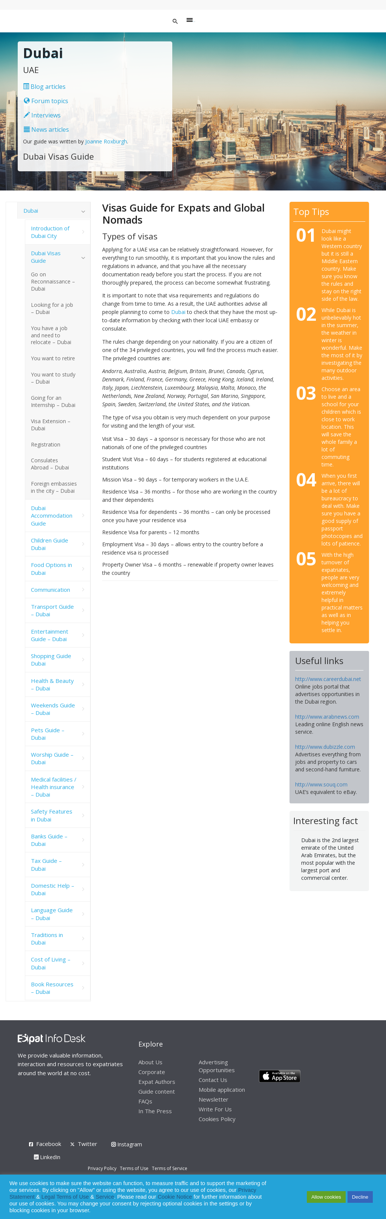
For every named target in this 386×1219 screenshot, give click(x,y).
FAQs (145, 1101)
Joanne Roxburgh (106, 141)
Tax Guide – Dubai (46, 864)
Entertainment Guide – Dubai (49, 635)
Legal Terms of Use (65, 1197)
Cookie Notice (175, 1197)
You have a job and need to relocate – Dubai (51, 335)
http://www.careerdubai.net (328, 679)
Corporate (151, 1072)
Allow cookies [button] (326, 1197)
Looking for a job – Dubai (52, 308)
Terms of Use (134, 1168)
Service (105, 1197)
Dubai (178, 311)
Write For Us (215, 1109)
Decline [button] (360, 1197)
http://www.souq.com (321, 784)
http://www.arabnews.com (327, 716)
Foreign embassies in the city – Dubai (54, 487)
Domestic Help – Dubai (52, 889)
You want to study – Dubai (53, 378)
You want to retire (53, 358)
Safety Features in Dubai (51, 815)
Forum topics (46, 101)
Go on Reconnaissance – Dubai (53, 281)
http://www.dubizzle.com (325, 746)
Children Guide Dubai (49, 544)
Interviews (42, 115)
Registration (45, 444)
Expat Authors (156, 1081)
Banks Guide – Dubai (49, 839)
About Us (150, 1062)
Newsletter (213, 1099)
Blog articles (44, 86)
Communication (50, 589)
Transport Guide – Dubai (52, 610)
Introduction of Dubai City (50, 231)
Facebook (48, 1143)
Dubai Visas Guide (46, 256)
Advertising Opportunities (217, 1066)
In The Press (155, 1111)
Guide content (156, 1091)
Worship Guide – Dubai (52, 758)
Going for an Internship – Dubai (53, 401)
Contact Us (213, 1079)
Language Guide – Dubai (52, 913)
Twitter (87, 1143)
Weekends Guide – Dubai (53, 708)
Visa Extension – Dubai (50, 425)
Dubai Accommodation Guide (51, 515)
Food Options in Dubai (51, 568)
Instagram (126, 1144)
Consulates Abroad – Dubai (50, 464)
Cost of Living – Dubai (50, 963)
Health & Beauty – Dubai (52, 684)
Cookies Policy (217, 1119)
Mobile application (222, 1089)
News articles (46, 129)
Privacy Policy (102, 1168)
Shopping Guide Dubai (51, 659)
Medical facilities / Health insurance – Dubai (54, 787)
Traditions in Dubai (47, 938)
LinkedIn (47, 1157)
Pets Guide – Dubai (47, 733)
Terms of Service (169, 1168)
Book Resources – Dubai (52, 987)
